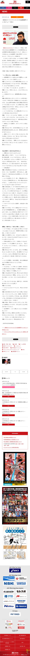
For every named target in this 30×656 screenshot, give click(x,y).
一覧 (15, 371)
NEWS (4, 12)
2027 (5, 445)
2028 (8, 445)
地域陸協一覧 (7, 649)
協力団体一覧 (22, 646)
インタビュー (18, 346)
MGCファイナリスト (8, 47)
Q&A (22, 642)
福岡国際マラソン (16, 351)
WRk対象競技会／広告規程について (11, 439)
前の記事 (6, 371)
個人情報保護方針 (22, 635)
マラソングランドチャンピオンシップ (11, 349)
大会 (8, 396)
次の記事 (23, 371)
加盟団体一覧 (7, 646)
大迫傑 (15, 344)
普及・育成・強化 (7, 344)
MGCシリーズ (6, 351)
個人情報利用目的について (7, 638)
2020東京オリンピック (16, 347)
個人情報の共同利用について (10, 437)
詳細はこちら (24, 654)
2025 (19, 443)
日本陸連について (7, 635)
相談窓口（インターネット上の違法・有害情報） (7, 642)
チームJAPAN (23, 344)
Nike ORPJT (6, 347)
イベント (8, 387)
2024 (16, 443)
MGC (23, 349)
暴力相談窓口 (22, 638)
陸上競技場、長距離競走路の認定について (13, 441)
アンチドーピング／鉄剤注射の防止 (11, 447)
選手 (17, 17)
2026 (22, 443)
